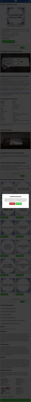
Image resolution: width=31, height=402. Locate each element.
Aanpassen (12, 203)
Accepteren (18, 203)
